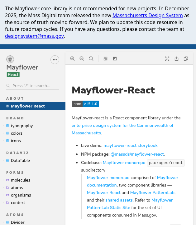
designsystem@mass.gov (34, 35)
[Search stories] (32, 85)
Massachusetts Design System (147, 15)
